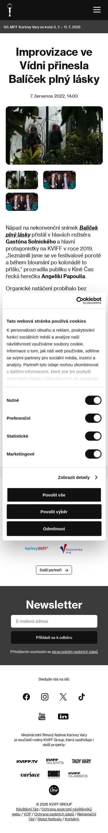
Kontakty (72, 819)
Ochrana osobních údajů (54, 814)
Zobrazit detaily (74, 477)
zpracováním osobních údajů (75, 652)
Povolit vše (54, 494)
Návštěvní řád (27, 809)
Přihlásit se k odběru (54, 637)
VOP (27, 814)
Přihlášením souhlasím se (54, 652)
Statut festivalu (49, 819)
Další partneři (51, 570)
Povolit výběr (53, 511)
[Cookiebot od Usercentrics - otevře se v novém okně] (76, 300)
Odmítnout (54, 528)
